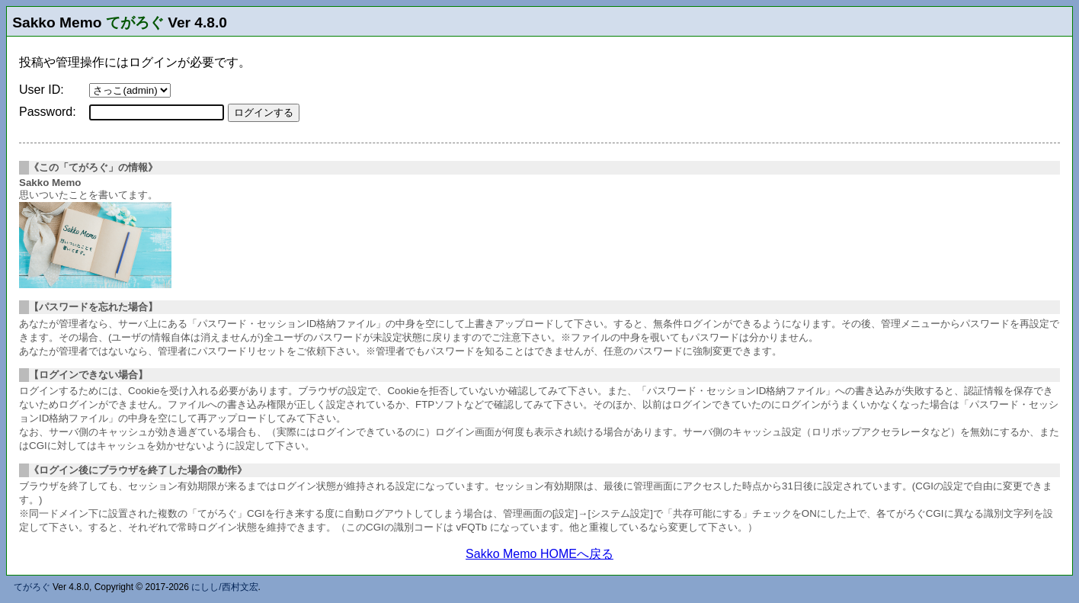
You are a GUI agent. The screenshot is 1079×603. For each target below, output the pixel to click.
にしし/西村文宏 (224, 587)
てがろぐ (135, 22)
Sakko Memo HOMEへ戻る (539, 553)
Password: (47, 111)
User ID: (41, 89)
